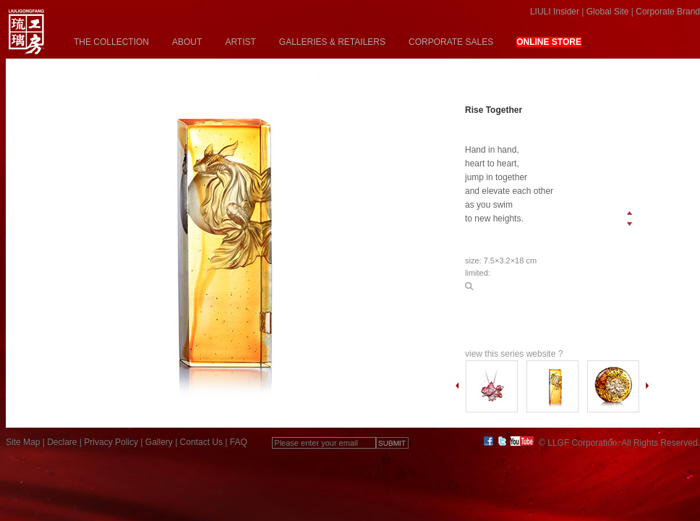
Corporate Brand (668, 12)
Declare (62, 442)
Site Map (23, 442)
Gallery (159, 442)
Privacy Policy (111, 442)
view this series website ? (514, 354)
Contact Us (201, 442)
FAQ (238, 442)
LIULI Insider (554, 12)
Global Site (607, 12)
